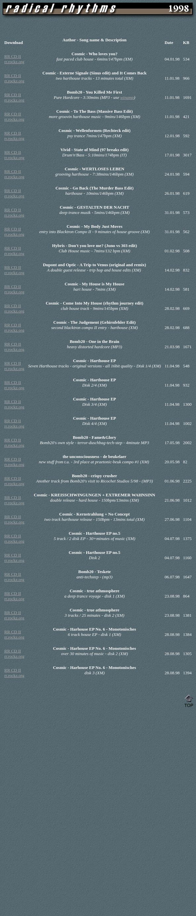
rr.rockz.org (14, 61)
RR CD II (12, 56)
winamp (127, 97)
